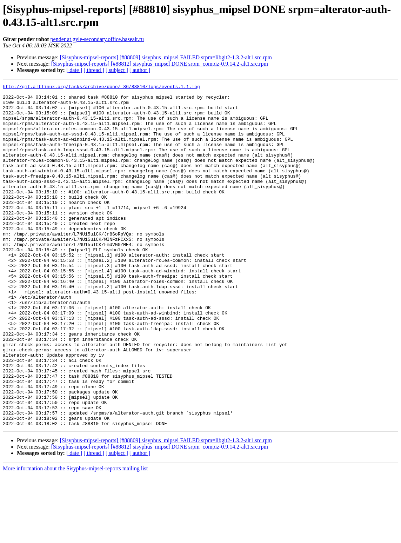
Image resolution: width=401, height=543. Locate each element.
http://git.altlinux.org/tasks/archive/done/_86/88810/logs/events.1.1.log (101, 87)
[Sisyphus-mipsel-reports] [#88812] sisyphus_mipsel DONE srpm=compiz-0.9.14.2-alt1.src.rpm (159, 64)
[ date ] (74, 70)
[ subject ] (117, 70)
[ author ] (140, 70)
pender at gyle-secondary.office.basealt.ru (97, 39)
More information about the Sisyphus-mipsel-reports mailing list (75, 537)
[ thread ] (93, 70)
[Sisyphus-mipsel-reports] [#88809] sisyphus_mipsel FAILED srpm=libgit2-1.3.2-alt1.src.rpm (166, 57)
